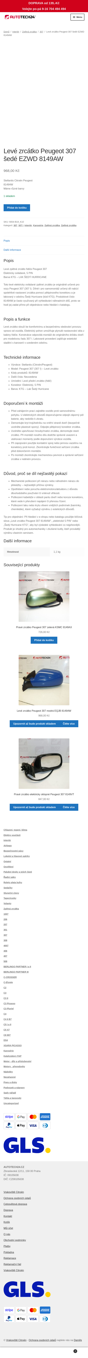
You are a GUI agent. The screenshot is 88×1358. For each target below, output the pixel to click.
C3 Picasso (9, 1003)
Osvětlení (8, 867)
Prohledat (44, 1352)
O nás (7, 1234)
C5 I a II (7, 1024)
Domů (6, 31)
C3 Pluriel (9, 1008)
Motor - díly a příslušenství (17, 1061)
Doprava (8, 1210)
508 (5, 961)
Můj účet (8, 1228)
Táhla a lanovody (12, 1098)
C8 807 (7, 1035)
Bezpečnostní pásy (13, 851)
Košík (7, 1222)
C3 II (6, 998)
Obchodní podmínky (15, 1240)
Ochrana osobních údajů (17, 1198)
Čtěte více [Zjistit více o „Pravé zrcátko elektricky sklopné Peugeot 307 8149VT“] (69, 807)
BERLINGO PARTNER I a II (17, 966)
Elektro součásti (12, 835)
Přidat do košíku (16, 207)
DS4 (6, 1040)
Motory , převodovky (14, 1066)
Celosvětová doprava (15, 1204)
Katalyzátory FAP (12, 1056)
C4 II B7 (8, 1019)
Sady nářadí (10, 1093)
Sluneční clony (11, 893)
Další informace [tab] (12, 250)
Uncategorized (11, 1103)
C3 (5, 993)
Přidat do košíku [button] (44, 640)
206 (5, 919)
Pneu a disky (10, 1082)
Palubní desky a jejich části (18, 872)
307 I (20, 225)
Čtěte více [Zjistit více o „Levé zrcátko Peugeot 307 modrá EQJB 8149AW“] (69, 723)
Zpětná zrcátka (29, 31)
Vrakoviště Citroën (14, 1192)
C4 (5, 1014)
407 (5, 956)
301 (5, 930)
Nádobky (8, 1072)
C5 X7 (7, 1030)
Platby (7, 1246)
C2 (5, 987)
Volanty (7, 903)
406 (5, 951)
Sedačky (8, 888)
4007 (6, 945)
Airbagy (8, 845)
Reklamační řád (12, 1264)
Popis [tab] (7, 240)
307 (41, 31)
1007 (6, 914)
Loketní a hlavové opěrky (17, 856)
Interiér (15, 31)
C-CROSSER (10, 977)
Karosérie (38, 225)
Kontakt (8, 1216)
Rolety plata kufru (13, 882)
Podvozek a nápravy (14, 1087)
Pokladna (9, 1252)
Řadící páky (10, 877)
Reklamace (10, 1258)
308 (5, 940)
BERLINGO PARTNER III (16, 972)
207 (5, 924)
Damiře (78, 1340)
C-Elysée (8, 982)
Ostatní (7, 861)
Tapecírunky (10, 898)
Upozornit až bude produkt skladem (34, 723)
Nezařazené (10, 1077)
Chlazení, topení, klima (15, 830)
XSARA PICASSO (13, 1045)
